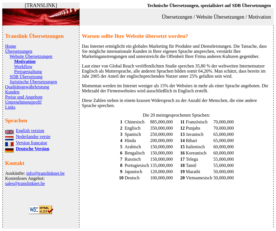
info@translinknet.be (45, 173)
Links (10, 107)
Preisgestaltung (28, 71)
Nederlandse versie (33, 136)
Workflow (23, 66)
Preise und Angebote (23, 97)
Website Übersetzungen (31, 56)
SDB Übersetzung (26, 76)
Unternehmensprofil (23, 102)
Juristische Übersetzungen (33, 81)
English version (30, 130)
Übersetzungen (18, 51)
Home (10, 46)
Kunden (12, 92)
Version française (31, 142)
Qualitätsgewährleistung (27, 86)
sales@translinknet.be (25, 183)
